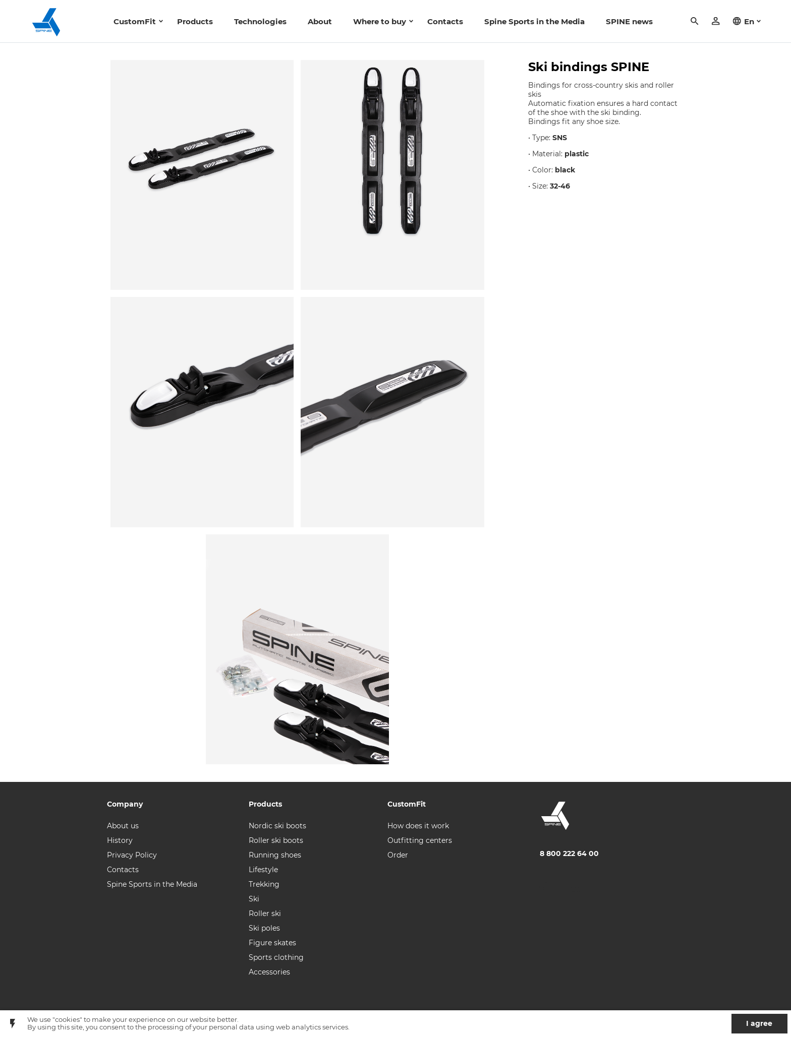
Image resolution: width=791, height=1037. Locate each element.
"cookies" (67, 1019)
